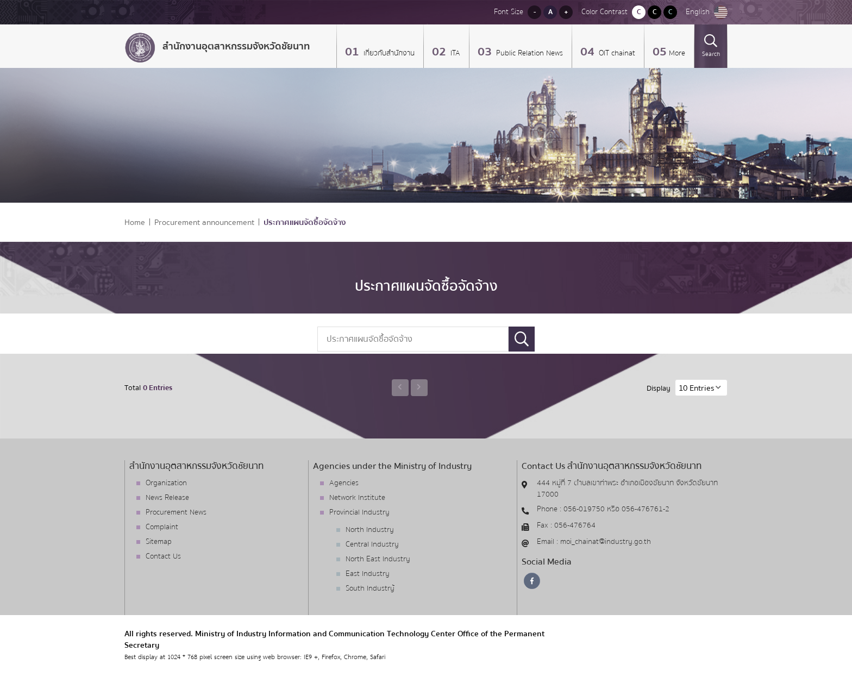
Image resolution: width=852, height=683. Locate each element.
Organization (166, 483)
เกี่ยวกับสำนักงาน (388, 53)
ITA (454, 53)
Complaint (162, 527)
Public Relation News (528, 53)
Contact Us (163, 556)
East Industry (368, 574)
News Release (167, 498)
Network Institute (357, 498)
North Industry (370, 530)
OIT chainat (616, 53)
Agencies (344, 483)
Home (134, 222)
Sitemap (159, 542)
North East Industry (378, 559)
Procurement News (176, 512)
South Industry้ (370, 588)
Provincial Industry (359, 512)
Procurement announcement (204, 222)
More (677, 53)
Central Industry (372, 544)
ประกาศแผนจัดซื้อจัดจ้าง (305, 222)
